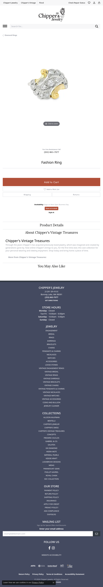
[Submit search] (96, 26)
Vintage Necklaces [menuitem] (51, 392)
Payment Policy (51, 490)
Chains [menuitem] (51, 347)
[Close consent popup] (53, 582)
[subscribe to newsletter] (96, 533)
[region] (51, 93)
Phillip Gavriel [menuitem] (51, 472)
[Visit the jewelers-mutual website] (52, 566)
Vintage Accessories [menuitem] (51, 399)
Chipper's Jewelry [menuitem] (51, 424)
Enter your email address (51, 528)
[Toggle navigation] (5, 26)
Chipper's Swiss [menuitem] (51, 427)
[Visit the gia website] (41, 566)
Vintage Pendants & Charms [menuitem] (52, 389)
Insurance (52, 500)
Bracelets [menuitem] (51, 344)
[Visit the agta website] (33, 566)
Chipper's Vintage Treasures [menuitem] (51, 431)
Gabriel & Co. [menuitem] (51, 441)
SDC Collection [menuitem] (51, 479)
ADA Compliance (51, 511)
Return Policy (51, 494)
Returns (76, 194)
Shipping (27, 194)
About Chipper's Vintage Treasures (51, 233)
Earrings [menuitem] (51, 341)
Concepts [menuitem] (51, 434)
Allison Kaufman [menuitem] (51, 417)
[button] (89, 2)
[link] (10, 2)
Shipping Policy (51, 497)
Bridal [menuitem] (51, 334)
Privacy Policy (51, 507)
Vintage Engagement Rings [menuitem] (51, 368)
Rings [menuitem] (51, 337)
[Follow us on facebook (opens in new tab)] (49, 548)
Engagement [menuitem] (51, 330)
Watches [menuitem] (51, 358)
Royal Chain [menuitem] (51, 475)
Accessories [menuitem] (51, 361)
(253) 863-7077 (51, 152)
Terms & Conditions (54, 574)
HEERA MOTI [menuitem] (51, 451)
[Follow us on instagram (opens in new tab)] (53, 548)
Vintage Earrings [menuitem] (51, 378)
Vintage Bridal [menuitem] (51, 371)
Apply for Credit (51, 504)
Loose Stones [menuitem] (51, 365)
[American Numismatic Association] (70, 566)
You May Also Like (51, 266)
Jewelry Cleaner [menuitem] (51, 406)
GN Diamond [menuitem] (51, 448)
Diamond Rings (11, 35)
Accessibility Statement (74, 574)
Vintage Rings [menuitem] (51, 375)
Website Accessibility (51, 555)
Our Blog (51, 514)
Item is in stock (51, 208)
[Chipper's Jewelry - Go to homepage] (51, 13)
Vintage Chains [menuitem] (51, 385)
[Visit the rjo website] (62, 566)
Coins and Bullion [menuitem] (51, 402)
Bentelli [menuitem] (51, 421)
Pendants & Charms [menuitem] (51, 351)
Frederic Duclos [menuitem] (51, 438)
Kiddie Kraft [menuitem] (51, 458)
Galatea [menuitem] (51, 444)
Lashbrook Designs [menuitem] (51, 462)
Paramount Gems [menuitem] (51, 468)
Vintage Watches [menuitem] (51, 395)
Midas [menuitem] (51, 465)
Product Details (51, 225)
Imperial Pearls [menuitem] (51, 455)
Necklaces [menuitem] (51, 354)
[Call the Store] (51, 297)
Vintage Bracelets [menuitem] (51, 382)
